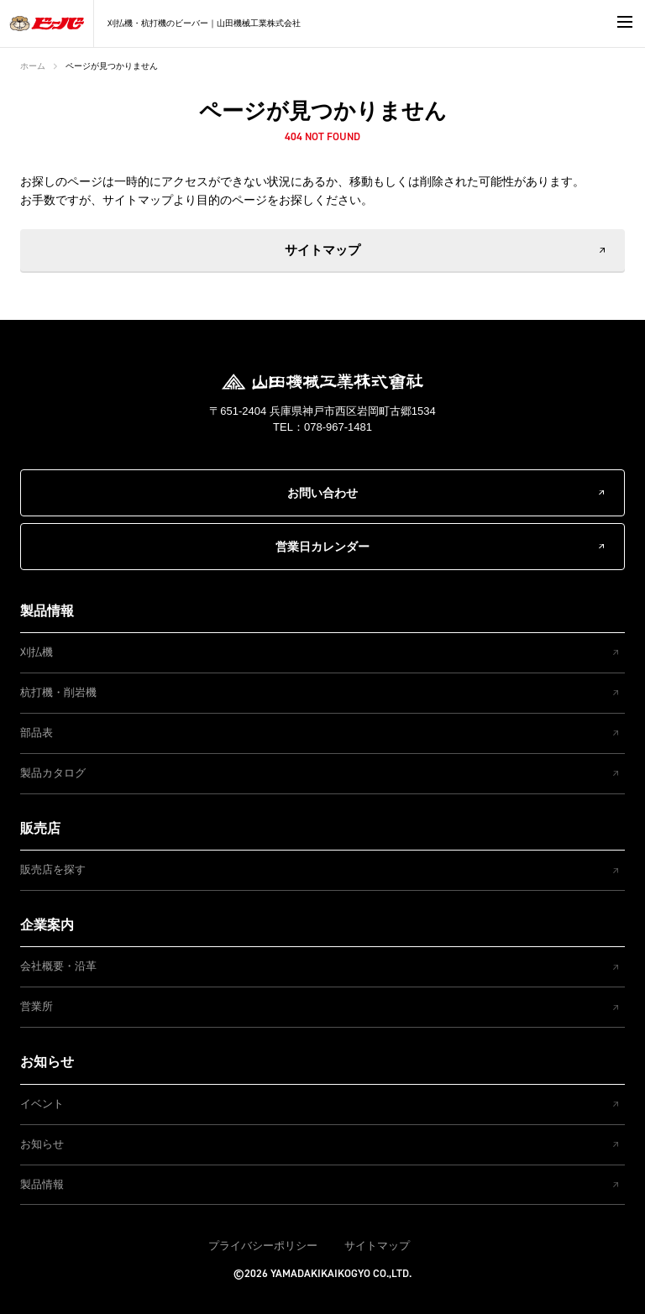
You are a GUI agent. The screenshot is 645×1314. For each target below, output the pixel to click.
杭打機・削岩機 (58, 692)
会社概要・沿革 (58, 966)
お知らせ (47, 1062)
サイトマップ (322, 250)
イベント (42, 1103)
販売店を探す (53, 869)
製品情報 (47, 611)
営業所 (36, 1006)
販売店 (40, 828)
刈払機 (36, 652)
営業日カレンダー (322, 546)
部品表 (36, 732)
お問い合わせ (322, 493)
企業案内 (47, 925)
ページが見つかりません (112, 66)
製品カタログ (53, 773)
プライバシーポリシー (262, 1245)
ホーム (32, 66)
